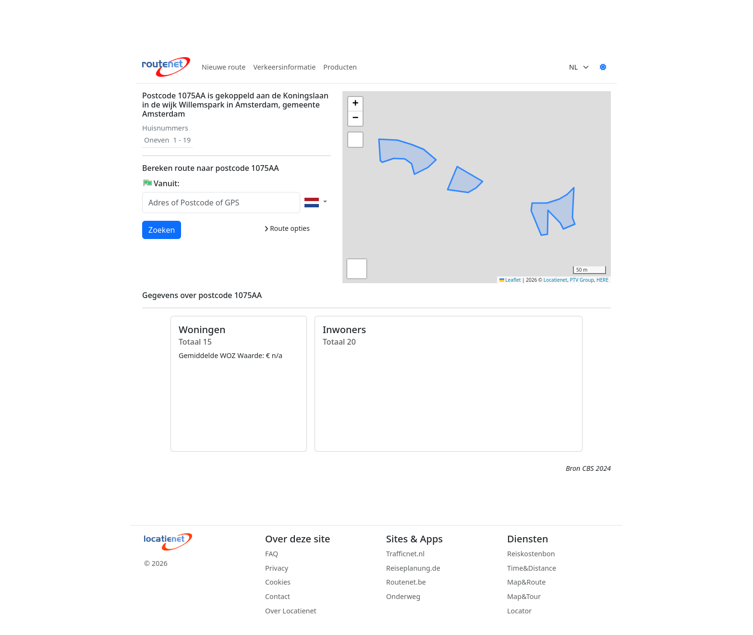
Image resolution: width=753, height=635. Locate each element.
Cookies (278, 582)
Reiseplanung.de (413, 568)
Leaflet (510, 279)
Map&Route (526, 582)
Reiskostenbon (531, 553)
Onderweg (403, 596)
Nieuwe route (223, 67)
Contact (277, 596)
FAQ (271, 553)
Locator (519, 610)
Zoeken (162, 229)
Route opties (287, 228)
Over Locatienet (290, 610)
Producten (340, 67)
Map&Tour (524, 596)
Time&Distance (531, 568)
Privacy (276, 568)
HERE (602, 279)
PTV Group (582, 279)
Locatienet (555, 279)
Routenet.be (406, 582)
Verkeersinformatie (284, 67)
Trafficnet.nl (405, 553)
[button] (462, 163)
